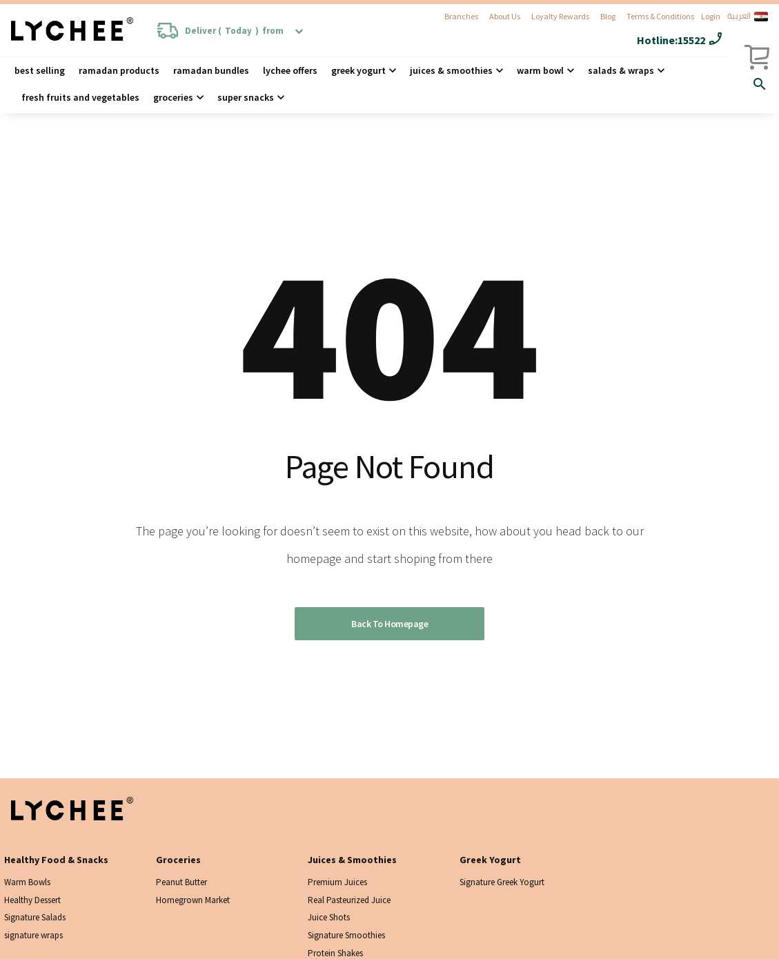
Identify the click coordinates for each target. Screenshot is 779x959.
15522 (691, 40)
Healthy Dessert (32, 900)
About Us (504, 16)
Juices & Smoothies (451, 70)
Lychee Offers (290, 70)
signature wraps (33, 935)
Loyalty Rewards (560, 16)
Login (710, 16)
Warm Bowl (540, 70)
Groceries (173, 97)
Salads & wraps (621, 70)
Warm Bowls (27, 882)
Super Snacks (245, 97)
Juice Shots (329, 917)
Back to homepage (389, 623)
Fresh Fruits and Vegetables (80, 97)
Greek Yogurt (358, 70)
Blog (607, 16)
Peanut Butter (181, 882)
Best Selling (39, 70)
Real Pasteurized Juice (349, 900)
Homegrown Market (193, 900)
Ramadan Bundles (211, 70)
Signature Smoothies (346, 935)
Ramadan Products (119, 70)
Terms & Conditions (660, 16)
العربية (747, 16)
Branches (461, 16)
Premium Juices (337, 882)
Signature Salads (35, 917)
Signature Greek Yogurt (502, 882)
